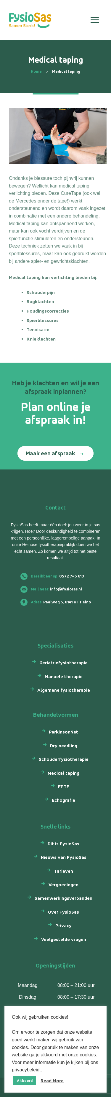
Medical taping (63, 773)
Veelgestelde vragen (63, 939)
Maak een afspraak (50, 453)
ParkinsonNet (63, 732)
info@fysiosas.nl (53, 589)
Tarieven (63, 871)
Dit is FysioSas (63, 844)
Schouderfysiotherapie (64, 759)
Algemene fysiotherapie (63, 690)
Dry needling (63, 746)
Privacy (63, 925)
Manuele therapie (64, 676)
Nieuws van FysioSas (63, 857)
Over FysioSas (63, 912)
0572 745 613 (54, 576)
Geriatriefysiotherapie (63, 662)
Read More (52, 1080)
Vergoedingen (63, 884)
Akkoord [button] (25, 1080)
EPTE (63, 786)
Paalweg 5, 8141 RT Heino (58, 602)
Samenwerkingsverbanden (63, 898)
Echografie (63, 800)
